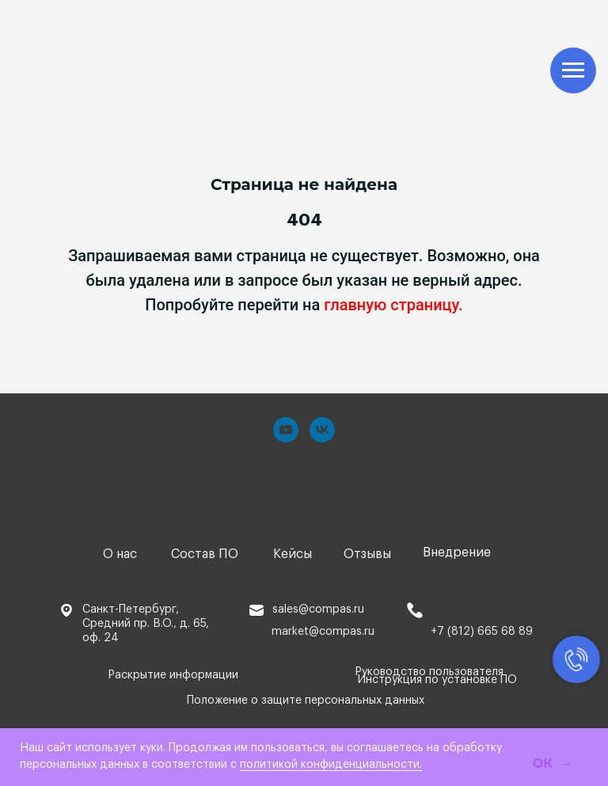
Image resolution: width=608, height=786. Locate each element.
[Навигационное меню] (573, 70)
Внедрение (457, 552)
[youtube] (285, 429)
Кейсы (292, 554)
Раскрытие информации (173, 675)
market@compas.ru (323, 631)
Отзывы (367, 554)
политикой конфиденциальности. (331, 764)
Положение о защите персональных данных (305, 700)
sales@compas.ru (318, 609)
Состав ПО (204, 554)
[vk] (322, 429)
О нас (120, 554)
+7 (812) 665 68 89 (482, 631)
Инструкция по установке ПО (437, 679)
